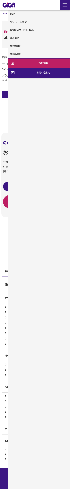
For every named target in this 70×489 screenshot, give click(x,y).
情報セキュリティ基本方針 (35, 471)
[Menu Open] (65, 5)
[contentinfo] (35, 344)
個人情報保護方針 (35, 485)
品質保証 (35, 476)
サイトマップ (35, 480)
